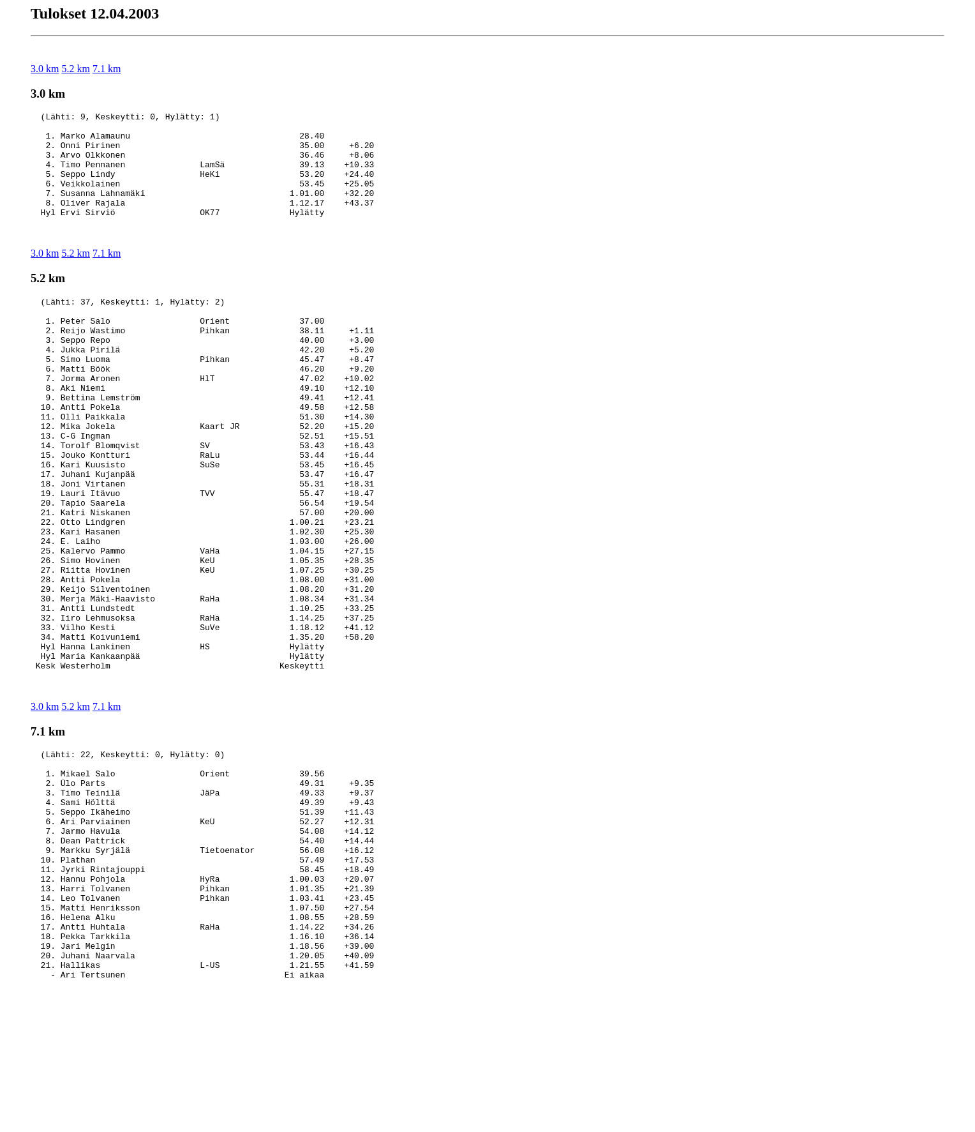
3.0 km (45, 68)
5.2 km (75, 68)
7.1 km (107, 68)
